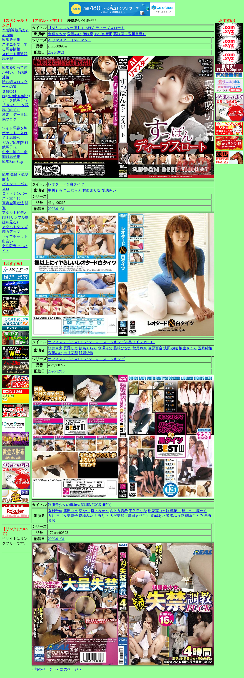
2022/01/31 (56, 209)
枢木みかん (100, 511)
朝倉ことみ (194, 516)
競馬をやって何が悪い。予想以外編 (14, 72)
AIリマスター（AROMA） (69, 40)
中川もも (55, 190)
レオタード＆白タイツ (66, 184)
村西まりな (91, 190)
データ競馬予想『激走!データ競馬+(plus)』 (15, 105)
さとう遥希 (119, 511)
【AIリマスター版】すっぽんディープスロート (86, 28)
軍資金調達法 (13, 203)
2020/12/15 (56, 371)
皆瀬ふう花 (175, 516)
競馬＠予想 (11, 40)
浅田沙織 (170, 348)
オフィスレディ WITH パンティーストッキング (86, 359)
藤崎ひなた (122, 348)
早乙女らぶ (72, 190)
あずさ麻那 (103, 34)
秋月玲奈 (139, 348)
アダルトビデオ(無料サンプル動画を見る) (15, 217)
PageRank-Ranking (16, 96)
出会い (7, 241)
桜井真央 (55, 348)
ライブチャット (14, 236)
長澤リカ (70, 348)
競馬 (5, 174)
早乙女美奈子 (67, 516)
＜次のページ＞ (69, 669)
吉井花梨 (70, 353)
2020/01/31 (56, 539)
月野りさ (101, 516)
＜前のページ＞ (43, 669)
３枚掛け (9, 91)
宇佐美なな (138, 511)
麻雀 (5, 179)
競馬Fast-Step (12, 161)
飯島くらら (88, 348)
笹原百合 (155, 348)
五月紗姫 (205, 348)
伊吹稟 (87, 34)
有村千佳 (55, 511)
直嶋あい (158, 516)
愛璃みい (74, 34)
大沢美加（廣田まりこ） (130, 516)
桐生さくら (188, 348)
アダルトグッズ (14, 227)
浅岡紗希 (86, 353)
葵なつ (84, 511)
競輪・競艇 (19, 174)
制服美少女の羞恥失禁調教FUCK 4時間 (79, 505)
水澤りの (105, 348)
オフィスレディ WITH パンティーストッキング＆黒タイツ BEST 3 (101, 342)
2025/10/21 (56, 52)
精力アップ (11, 232)
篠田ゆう (70, 511)
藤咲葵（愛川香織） (129, 34)
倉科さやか (57, 34)
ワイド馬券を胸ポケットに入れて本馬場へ (14, 133)
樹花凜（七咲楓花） (164, 511)
